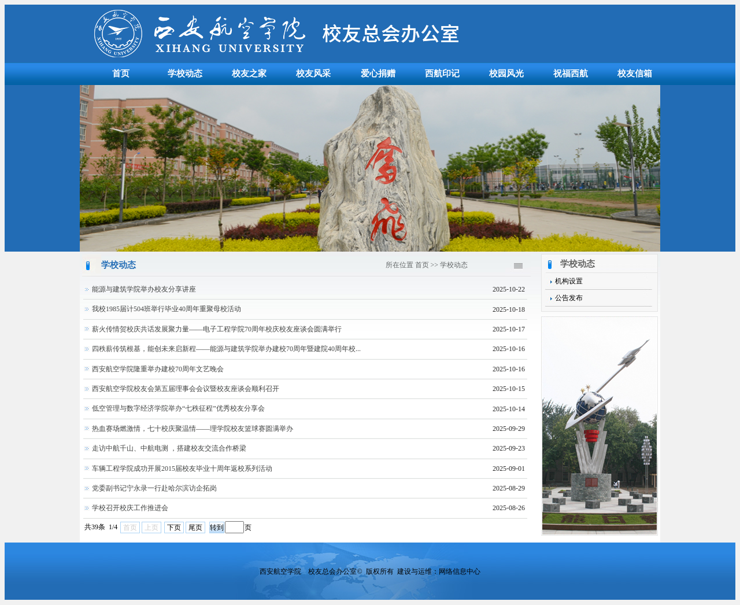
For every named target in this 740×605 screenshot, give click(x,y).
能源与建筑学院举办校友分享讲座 (144, 289)
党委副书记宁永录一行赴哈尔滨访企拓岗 (154, 488)
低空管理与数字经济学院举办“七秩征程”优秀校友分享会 (178, 408)
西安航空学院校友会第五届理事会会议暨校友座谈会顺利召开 (185, 389)
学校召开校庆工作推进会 (130, 508)
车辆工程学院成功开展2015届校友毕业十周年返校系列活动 (182, 468)
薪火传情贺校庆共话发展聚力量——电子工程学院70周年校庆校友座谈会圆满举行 (217, 329)
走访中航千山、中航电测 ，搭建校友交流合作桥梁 (169, 448)
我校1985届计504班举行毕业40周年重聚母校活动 (166, 309)
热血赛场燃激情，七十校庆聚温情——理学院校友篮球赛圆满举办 (192, 429)
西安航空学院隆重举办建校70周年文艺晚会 (158, 369)
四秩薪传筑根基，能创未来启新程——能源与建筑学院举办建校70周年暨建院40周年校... (226, 349)
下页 (174, 527)
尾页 (195, 527)
